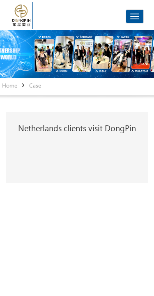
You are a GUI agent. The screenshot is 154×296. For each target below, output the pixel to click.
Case (35, 85)
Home (9, 85)
